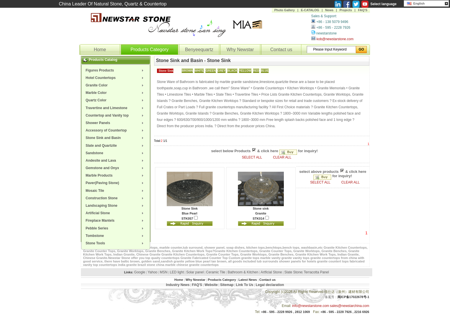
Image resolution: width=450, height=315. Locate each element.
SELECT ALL (252, 157)
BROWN (187, 70)
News (329, 10)
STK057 (189, 218)
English (416, 3)
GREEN (210, 70)
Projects (346, 10)
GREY (222, 70)
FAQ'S (362, 10)
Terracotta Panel (316, 272)
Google (139, 272)
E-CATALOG (310, 10)
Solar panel (195, 272)
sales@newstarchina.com (349, 306)
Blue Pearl (189, 213)
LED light (177, 272)
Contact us (281, 49)
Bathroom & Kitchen (243, 272)
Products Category (150, 49)
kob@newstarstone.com (335, 39)
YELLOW (245, 70)
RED (256, 70)
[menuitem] (116, 70)
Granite (260, 213)
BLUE (265, 70)
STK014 (261, 218)
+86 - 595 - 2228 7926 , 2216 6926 (345, 312)
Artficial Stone (271, 272)
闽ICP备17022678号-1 (353, 297)
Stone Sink (166, 70)
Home (100, 49)
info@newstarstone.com (310, 306)
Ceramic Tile (215, 272)
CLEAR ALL (282, 157)
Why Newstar (240, 49)
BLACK (232, 70)
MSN (164, 272)
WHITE (199, 70)
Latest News (247, 279)
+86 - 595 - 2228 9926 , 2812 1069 (285, 312)
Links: (128, 272)
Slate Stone (293, 272)
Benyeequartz (199, 49)
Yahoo (152, 272)
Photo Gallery (284, 10)
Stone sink (261, 208)
